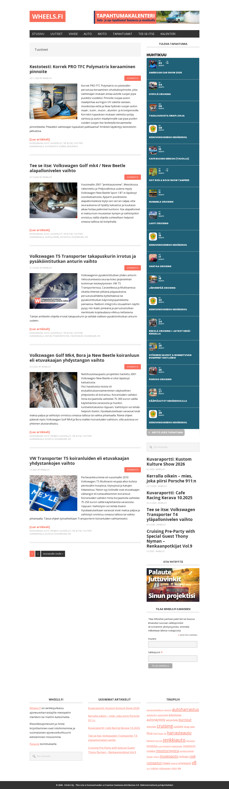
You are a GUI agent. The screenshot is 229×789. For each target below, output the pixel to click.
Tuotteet (78, 143)
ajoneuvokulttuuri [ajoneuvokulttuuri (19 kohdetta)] (155, 710)
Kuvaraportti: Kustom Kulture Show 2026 (169, 461)
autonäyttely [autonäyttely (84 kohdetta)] (156, 720)
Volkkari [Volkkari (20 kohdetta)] (154, 768)
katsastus (65, 236)
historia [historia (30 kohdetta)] (151, 740)
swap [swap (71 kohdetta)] (166, 763)
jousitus (49, 439)
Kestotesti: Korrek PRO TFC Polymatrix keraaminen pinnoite (82, 69)
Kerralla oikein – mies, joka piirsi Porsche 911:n (171, 478)
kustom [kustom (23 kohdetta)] (167, 745)
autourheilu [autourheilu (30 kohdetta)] (172, 719)
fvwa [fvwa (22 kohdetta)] (160, 733)
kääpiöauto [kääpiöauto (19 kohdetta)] (177, 746)
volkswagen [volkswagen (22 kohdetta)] (165, 768)
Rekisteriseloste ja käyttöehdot (156, 785)
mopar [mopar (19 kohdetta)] (150, 756)
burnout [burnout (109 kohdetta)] (185, 719)
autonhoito (51, 146)
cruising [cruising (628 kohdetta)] (165, 726)
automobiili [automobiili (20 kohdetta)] (162, 714)
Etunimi (152, 638)
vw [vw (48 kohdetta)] (179, 768)
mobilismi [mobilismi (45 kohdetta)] (189, 745)
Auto (46, 143)
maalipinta (72, 146)
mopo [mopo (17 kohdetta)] (156, 756)
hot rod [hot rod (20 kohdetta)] (158, 740)
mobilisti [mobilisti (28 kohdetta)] (151, 750)
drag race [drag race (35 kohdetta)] (189, 726)
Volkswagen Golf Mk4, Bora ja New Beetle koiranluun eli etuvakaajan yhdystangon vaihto (84, 357)
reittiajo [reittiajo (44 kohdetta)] (184, 756)
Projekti (54, 435)
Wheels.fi (51, 17)
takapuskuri (76, 335)
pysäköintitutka (61, 335)
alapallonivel (52, 236)
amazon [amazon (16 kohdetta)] (167, 710)
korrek (62, 146)
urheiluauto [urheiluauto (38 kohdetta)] (184, 763)
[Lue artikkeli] (40, 139)
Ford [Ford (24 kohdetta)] (155, 733)
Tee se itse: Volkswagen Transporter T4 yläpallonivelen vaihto (171, 514)
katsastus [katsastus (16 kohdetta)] (190, 740)
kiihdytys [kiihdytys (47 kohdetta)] (152, 745)
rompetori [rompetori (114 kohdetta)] (154, 762)
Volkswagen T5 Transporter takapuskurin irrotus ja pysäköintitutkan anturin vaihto (83, 258)
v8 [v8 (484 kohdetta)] (194, 762)
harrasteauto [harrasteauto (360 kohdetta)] (179, 732)
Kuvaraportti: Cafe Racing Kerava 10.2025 (169, 495)
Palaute (34, 743)
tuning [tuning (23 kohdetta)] (174, 763)
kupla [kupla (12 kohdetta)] (160, 746)
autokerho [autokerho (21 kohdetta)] (152, 714)
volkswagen (77, 236)
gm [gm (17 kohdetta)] (165, 733)
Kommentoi (132, 78)
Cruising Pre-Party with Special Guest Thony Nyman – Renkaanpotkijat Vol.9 (171, 538)
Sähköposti (155, 652)
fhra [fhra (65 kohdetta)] (149, 733)
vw (86, 236)
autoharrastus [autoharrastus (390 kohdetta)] (185, 709)
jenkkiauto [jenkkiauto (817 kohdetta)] (174, 739)
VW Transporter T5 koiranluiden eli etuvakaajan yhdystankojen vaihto (79, 460)
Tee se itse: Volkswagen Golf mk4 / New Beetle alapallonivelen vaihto (77, 167)
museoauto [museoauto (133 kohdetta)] (169, 756)
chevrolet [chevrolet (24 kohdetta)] (151, 726)
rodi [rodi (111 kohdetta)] (192, 756)
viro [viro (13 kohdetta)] (148, 768)
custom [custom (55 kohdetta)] (178, 726)
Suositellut (56, 143)
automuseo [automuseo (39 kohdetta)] (175, 714)
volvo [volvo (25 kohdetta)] (174, 768)
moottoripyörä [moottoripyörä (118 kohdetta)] (167, 750)
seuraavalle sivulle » (53, 553)
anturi (48, 335)
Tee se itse (68, 143)
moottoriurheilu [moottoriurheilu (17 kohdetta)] (187, 751)
